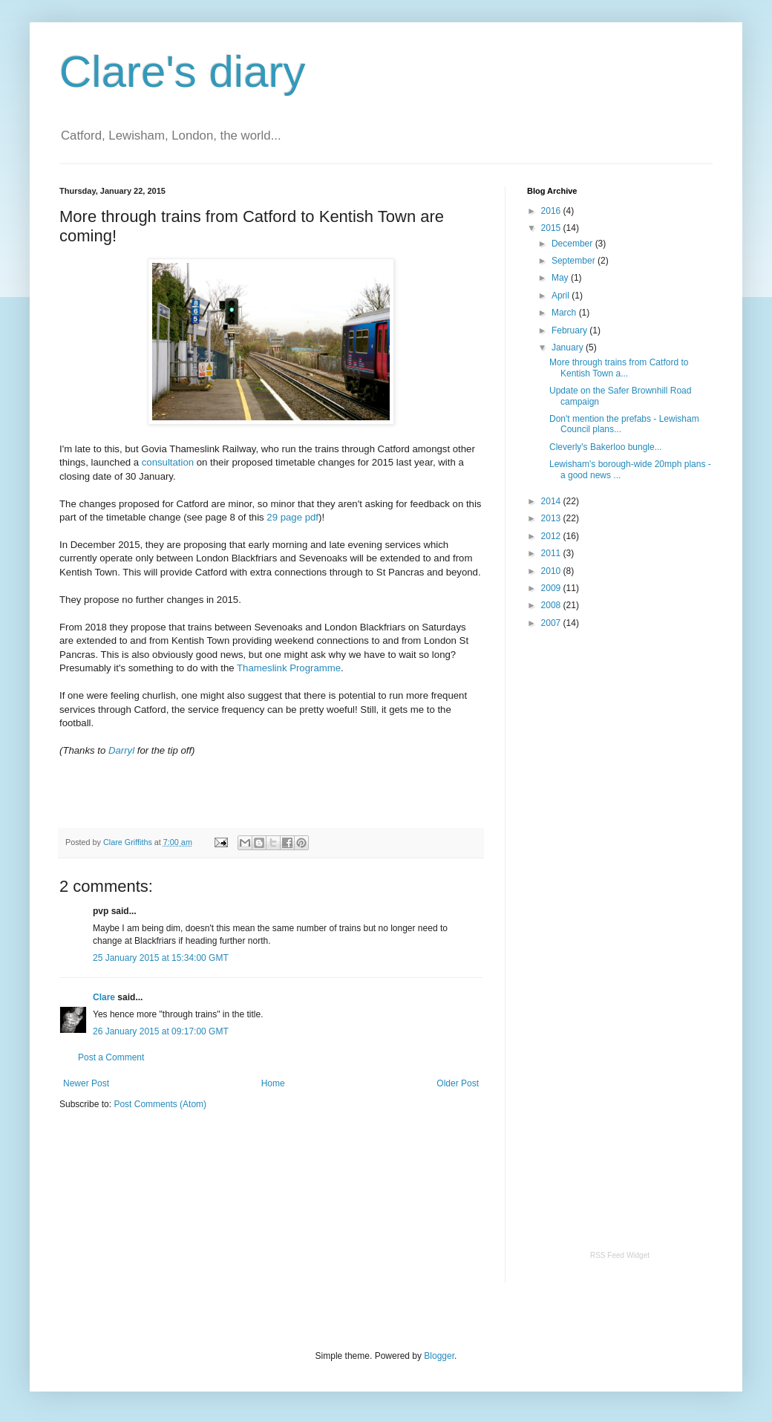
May (561, 278)
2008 (552, 605)
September (575, 260)
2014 (552, 501)
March (565, 312)
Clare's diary (182, 72)
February (570, 330)
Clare (104, 997)
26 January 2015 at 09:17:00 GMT (161, 1031)
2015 (552, 228)
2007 (552, 623)
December (573, 243)
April (562, 295)
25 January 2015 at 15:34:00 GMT (161, 958)
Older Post (457, 1083)
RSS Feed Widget (620, 1255)
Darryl (121, 750)
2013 (552, 518)
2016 (552, 211)
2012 (552, 536)
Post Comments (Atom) (160, 1104)
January (569, 347)
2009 (552, 588)
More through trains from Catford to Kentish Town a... (618, 367)
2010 (552, 571)
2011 (552, 553)
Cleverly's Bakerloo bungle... (605, 447)
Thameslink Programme (289, 668)
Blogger (439, 1356)
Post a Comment (111, 1057)
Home (273, 1083)
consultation (168, 462)
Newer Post (86, 1083)
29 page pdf (292, 517)
